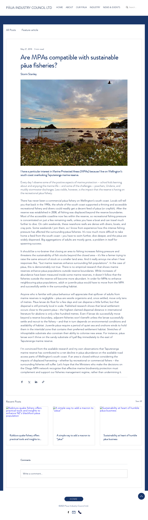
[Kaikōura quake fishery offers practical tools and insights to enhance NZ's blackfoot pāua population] (27, 418)
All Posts (11, 30)
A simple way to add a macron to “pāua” (73, 437)
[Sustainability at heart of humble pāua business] (121, 418)
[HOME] (73, 499)
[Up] (141, 496)
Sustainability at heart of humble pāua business (120, 437)
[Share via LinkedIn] (36, 382)
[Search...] (133, 7)
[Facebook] (68, 512)
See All (139, 401)
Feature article (30, 30)
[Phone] (79, 512)
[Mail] (74, 512)
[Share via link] (43, 382)
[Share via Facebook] (22, 382)
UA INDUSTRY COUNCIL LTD (31, 8)
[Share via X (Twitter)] (29, 382)
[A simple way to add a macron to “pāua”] (74, 418)
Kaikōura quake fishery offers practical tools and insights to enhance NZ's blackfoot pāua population (25, 437)
